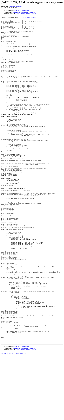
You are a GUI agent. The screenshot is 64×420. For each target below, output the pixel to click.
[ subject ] (27, 13)
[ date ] (18, 13)
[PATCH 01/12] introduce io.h (22, 10)
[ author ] (33, 13)
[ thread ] (22, 13)
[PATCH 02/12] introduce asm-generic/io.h (23, 12)
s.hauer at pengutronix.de (15, 6)
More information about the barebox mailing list (13, 418)
